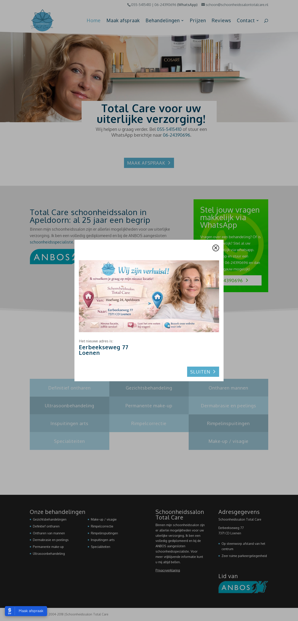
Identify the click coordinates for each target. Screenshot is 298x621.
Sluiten (200, 372)
